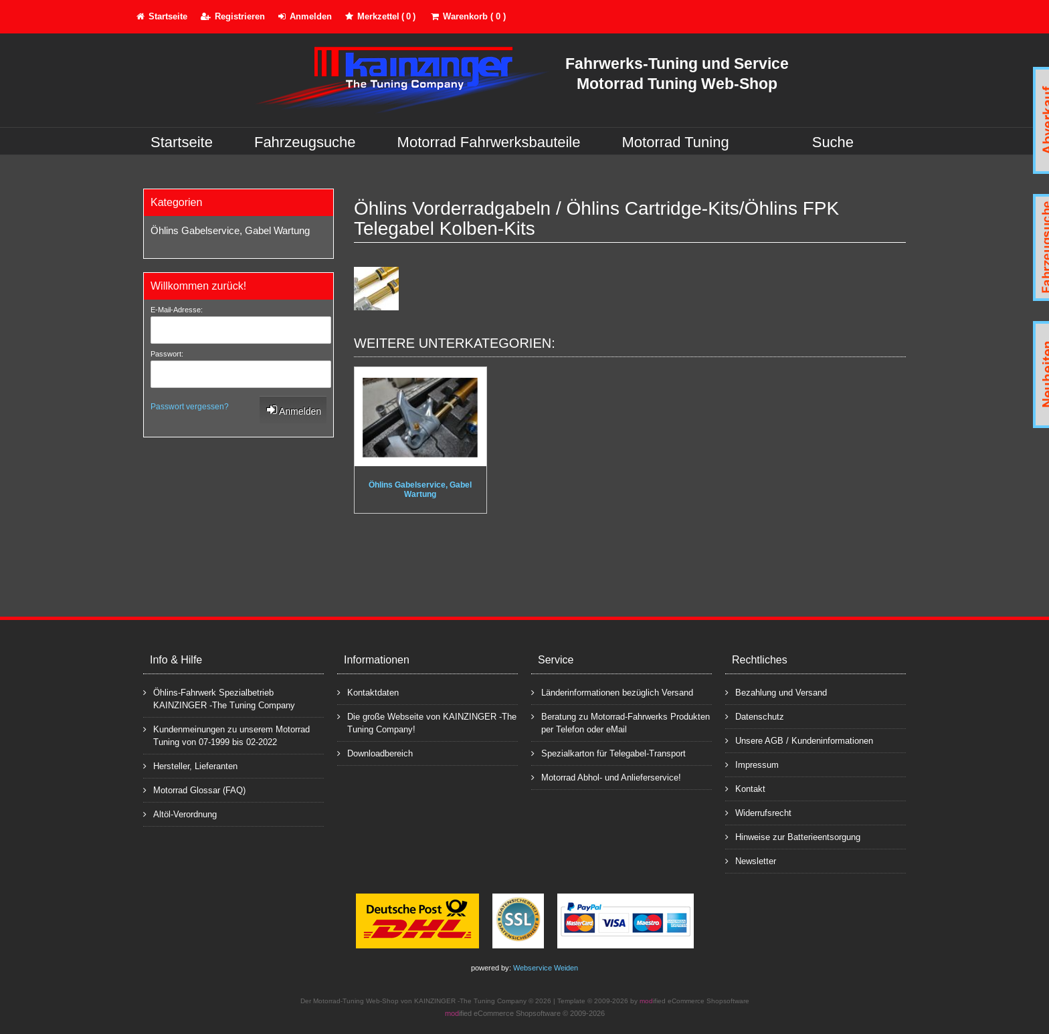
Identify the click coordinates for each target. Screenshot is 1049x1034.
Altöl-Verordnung (180, 813)
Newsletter (750, 860)
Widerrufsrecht (758, 812)
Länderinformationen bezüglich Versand (612, 692)
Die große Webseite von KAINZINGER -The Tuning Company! (426, 722)
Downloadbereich (375, 752)
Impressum (752, 764)
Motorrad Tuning (675, 142)
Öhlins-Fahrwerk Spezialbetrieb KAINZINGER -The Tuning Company (219, 698)
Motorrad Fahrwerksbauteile (489, 142)
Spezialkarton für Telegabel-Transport (608, 752)
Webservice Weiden (545, 968)
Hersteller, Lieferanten (190, 765)
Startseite (182, 142)
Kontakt (745, 788)
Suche (833, 142)
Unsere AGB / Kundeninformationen (799, 740)
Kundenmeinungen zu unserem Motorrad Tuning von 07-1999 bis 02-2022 (226, 735)
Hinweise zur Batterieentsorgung (792, 836)
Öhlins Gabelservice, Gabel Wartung (230, 230)
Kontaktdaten (368, 692)
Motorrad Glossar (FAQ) (194, 789)
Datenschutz (754, 716)
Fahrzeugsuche (305, 142)
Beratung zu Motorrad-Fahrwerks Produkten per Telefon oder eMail (620, 722)
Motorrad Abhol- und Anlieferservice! (606, 777)
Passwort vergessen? (190, 406)
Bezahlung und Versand (776, 692)
